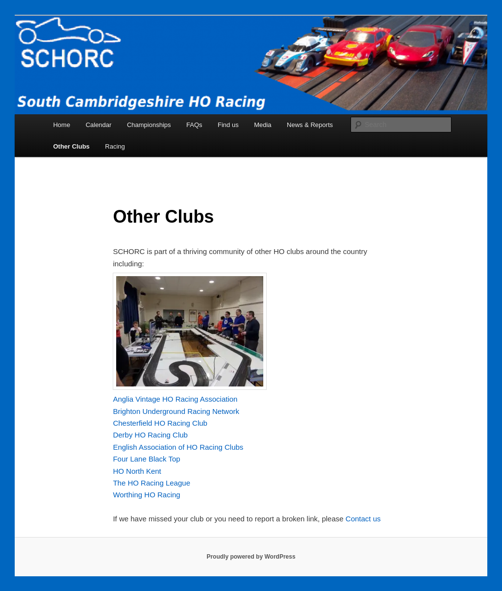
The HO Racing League (151, 483)
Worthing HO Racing (146, 494)
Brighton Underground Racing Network (176, 411)
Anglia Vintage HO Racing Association (175, 399)
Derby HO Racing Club (150, 435)
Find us (228, 124)
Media (262, 124)
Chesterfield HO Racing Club (160, 423)
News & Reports (310, 124)
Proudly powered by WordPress (250, 556)
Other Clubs (71, 146)
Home (61, 124)
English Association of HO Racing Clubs (178, 447)
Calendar (99, 124)
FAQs (194, 124)
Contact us (363, 518)
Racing (115, 146)
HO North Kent (137, 471)
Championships (149, 124)
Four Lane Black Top (146, 459)
